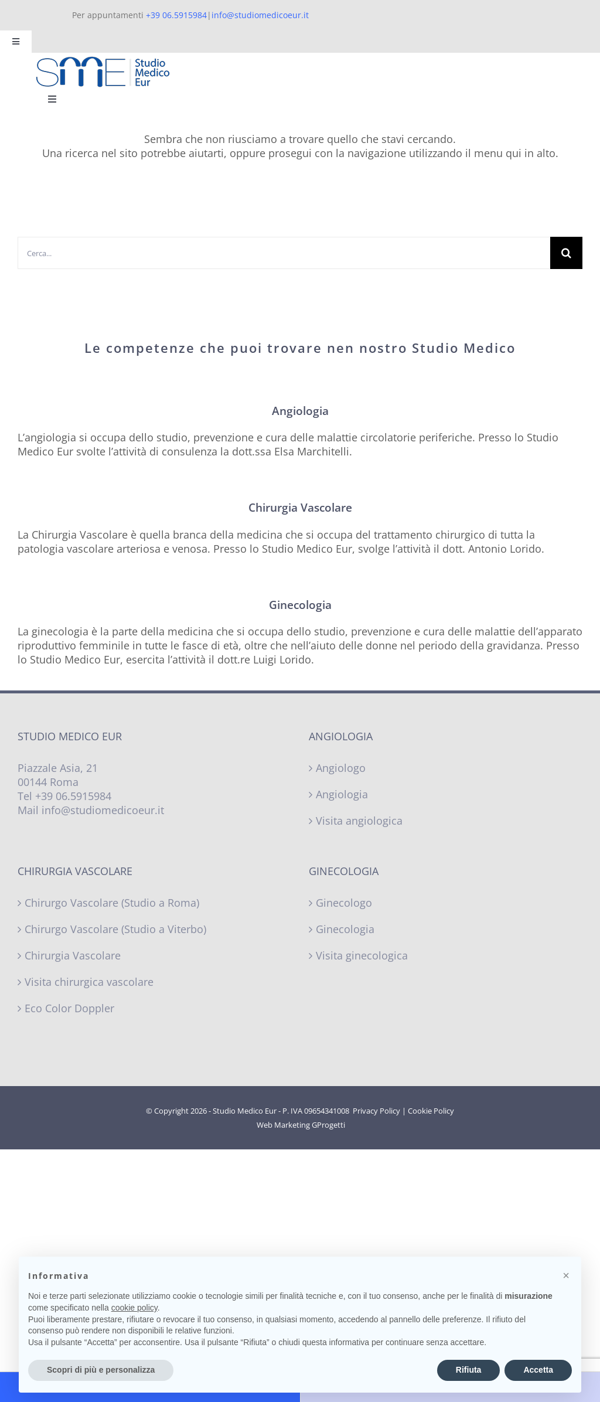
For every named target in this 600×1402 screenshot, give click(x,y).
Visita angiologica (359, 821)
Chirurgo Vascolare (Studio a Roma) (112, 903)
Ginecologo (344, 903)
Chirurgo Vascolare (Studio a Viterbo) (115, 929)
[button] (566, 1275)
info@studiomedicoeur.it (260, 15)
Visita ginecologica (362, 955)
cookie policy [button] (134, 1307)
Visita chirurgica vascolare (89, 982)
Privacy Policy (376, 1110)
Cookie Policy (431, 1110)
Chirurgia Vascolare (73, 955)
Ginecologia (345, 929)
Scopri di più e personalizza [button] (101, 1369)
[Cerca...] (284, 253)
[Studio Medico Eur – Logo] (103, 62)
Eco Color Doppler (69, 1008)
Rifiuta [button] (469, 1369)
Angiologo (341, 768)
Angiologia (342, 794)
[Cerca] (566, 253)
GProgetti (328, 1124)
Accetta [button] (538, 1369)
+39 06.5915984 (176, 15)
